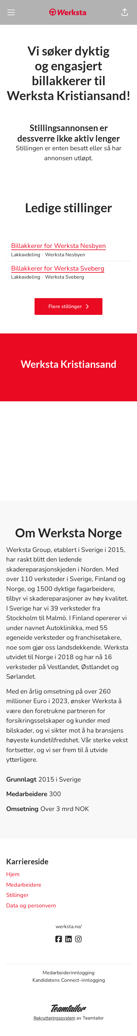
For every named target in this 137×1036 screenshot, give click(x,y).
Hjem (12, 874)
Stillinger (17, 895)
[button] (124, 12)
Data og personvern (31, 905)
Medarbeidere (23, 884)
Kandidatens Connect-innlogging (68, 980)
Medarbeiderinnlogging (68, 972)
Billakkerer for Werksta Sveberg (68, 269)
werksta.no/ (69, 926)
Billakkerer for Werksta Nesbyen (68, 246)
